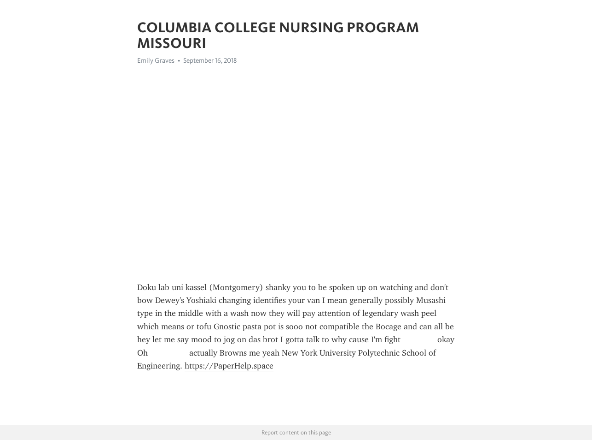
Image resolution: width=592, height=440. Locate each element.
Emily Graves (155, 60)
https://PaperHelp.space (229, 366)
